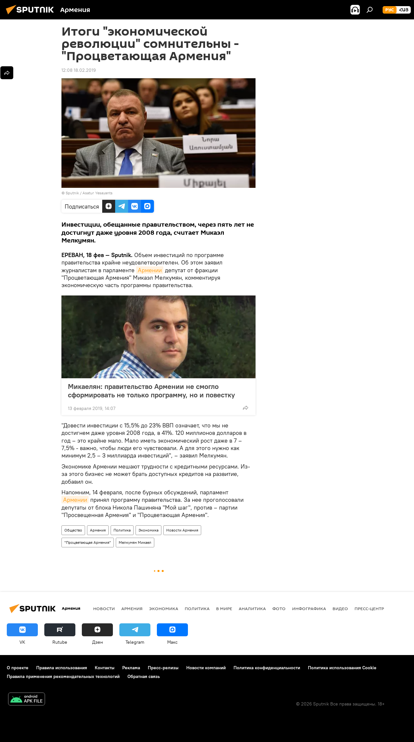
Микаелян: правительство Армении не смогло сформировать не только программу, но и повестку (158, 390)
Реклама (131, 668)
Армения (98, 530)
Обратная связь (143, 676)
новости (104, 608)
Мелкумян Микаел (135, 542)
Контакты (104, 668)
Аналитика (252, 608)
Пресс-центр (369, 608)
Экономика (148, 530)
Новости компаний (206, 668)
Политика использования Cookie (342, 668)
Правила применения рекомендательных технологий (63, 676)
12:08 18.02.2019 (78, 70)
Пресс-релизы (163, 668)
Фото (279, 608)
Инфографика (309, 608)
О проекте (17, 668)
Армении (150, 270)
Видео (340, 608)
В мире (224, 608)
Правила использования (61, 668)
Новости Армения (182, 530)
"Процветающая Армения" (87, 542)
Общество (73, 530)
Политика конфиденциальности (267, 668)
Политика (122, 530)
